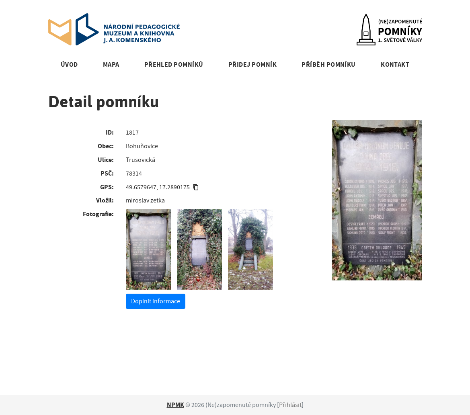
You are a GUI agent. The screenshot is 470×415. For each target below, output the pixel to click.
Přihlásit (290, 405)
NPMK (175, 405)
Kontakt (395, 64)
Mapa (111, 64)
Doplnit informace (155, 301)
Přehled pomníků (173, 64)
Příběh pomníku (329, 64)
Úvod (69, 64)
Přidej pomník (252, 64)
